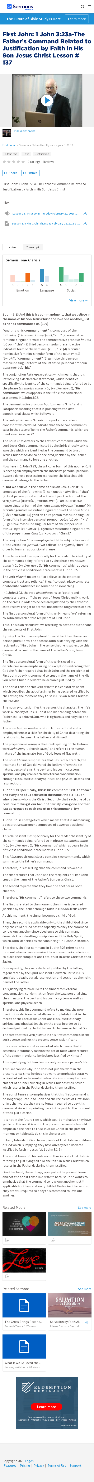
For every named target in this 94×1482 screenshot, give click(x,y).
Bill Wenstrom (24, 131)
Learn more (77, 18)
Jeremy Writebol (15, 1367)
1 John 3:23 (11, 154)
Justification (42, 154)
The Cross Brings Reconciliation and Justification (40, 1322)
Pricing (25, 1465)
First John (9, 145)
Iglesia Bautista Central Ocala (68, 1326)
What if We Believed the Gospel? (28, 1363)
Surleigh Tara (13, 1326)
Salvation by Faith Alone (67, 1322)
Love (26, 154)
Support (75, 1465)
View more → (78, 300)
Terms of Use (56, 1465)
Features (10, 1465)
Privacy (39, 1465)
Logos (29, 1461)
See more (84, 1207)
